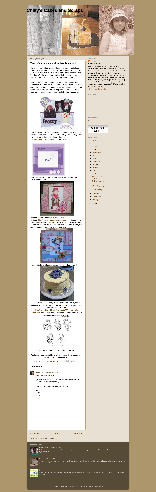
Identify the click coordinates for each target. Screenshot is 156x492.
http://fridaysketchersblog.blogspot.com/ (53, 220)
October (96, 155)
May (94, 170)
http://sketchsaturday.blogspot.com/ (44, 139)
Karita (38, 372)
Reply (38, 396)
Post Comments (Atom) (48, 438)
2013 (93, 143)
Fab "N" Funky (93, 120)
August (95, 161)
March (95, 193)
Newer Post (36, 433)
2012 (93, 146)
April (94, 173)
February (96, 196)
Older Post (78, 433)
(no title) (42, 470)
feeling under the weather (98, 182)
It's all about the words (47, 459)
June (94, 167)
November (96, 152)
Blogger (100, 486)
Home (57, 433)
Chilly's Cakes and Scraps (55, 10)
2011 (93, 149)
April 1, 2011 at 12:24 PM (49, 372)
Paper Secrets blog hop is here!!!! (51, 448)
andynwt (85, 486)
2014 (93, 140)
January (96, 200)
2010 (93, 203)
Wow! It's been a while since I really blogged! (98, 188)
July (94, 164)
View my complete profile (97, 89)
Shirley (93, 61)
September (97, 158)
